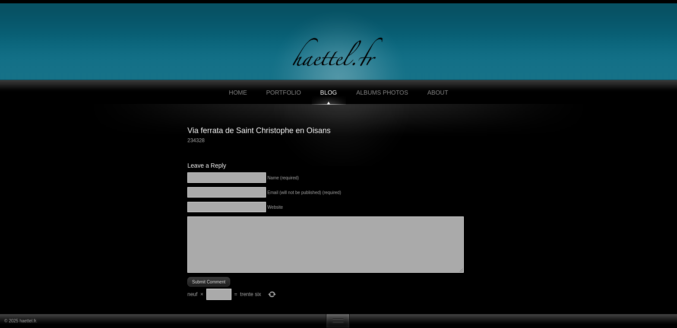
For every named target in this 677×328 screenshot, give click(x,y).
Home (238, 92)
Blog (328, 92)
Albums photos (382, 92)
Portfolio (283, 92)
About (437, 92)
